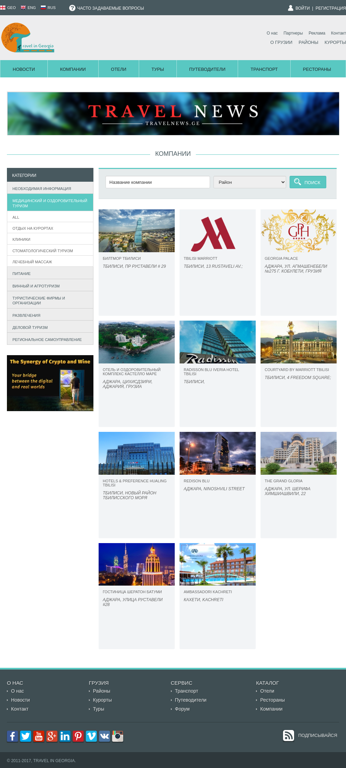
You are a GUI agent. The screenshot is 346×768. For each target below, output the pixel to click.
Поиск (312, 182)
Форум (182, 709)
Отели (119, 69)
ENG (28, 8)
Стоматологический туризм (42, 251)
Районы (308, 42)
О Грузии (281, 42)
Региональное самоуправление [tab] (45, 339)
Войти (302, 8)
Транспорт (264, 69)
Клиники (21, 239)
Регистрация (331, 8)
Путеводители (207, 69)
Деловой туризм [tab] (28, 327)
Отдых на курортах (32, 228)
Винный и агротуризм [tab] (34, 285)
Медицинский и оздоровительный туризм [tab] (48, 203)
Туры (158, 69)
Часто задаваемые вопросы (106, 8)
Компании (72, 69)
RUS (48, 8)
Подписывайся (317, 735)
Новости (24, 69)
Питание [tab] (20, 273)
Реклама (317, 33)
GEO (8, 8)
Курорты (335, 42)
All (15, 217)
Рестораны (317, 69)
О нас (272, 33)
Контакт (338, 33)
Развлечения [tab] (24, 314)
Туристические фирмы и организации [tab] (37, 300)
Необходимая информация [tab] (40, 188)
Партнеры (293, 33)
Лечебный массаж (32, 262)
